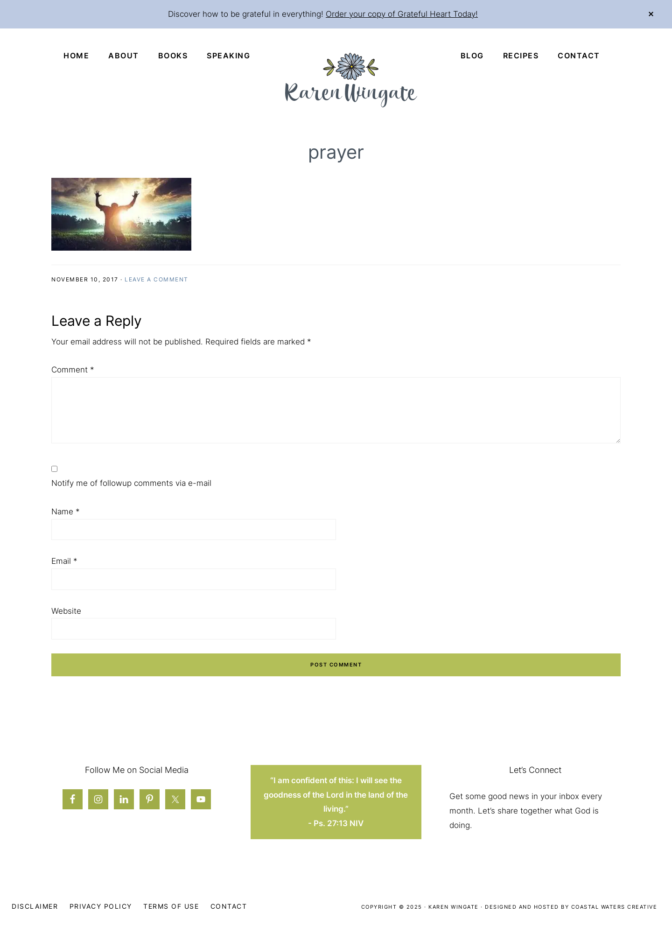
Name (65, 511)
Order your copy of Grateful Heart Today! (402, 14)
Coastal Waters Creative (614, 907)
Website (66, 611)
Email (64, 561)
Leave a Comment (157, 279)
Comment (72, 369)
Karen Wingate (453, 907)
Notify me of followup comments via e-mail (131, 483)
